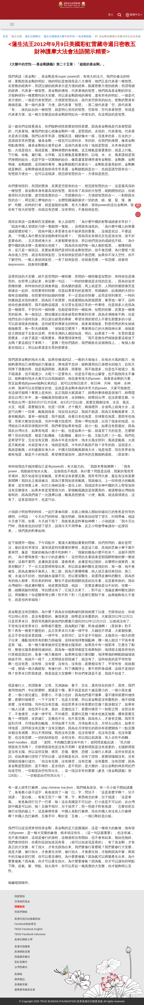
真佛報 (18, 974)
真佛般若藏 (20, 984)
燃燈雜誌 (19, 979)
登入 (110, 14)
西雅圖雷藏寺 (22, 956)
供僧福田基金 (22, 901)
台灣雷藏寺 (20, 967)
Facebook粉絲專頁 (25, 923)
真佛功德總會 (22, 946)
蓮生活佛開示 (33, 36)
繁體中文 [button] (133, 15)
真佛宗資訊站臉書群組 (27, 918)
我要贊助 (19, 896)
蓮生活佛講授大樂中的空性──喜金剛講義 (67, 36)
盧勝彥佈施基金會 (24, 989)
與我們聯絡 (20, 911)
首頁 (5, 36)
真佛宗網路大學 (23, 939)
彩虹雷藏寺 (20, 961)
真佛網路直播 (22, 951)
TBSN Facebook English (28, 929)
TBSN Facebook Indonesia (29, 934)
